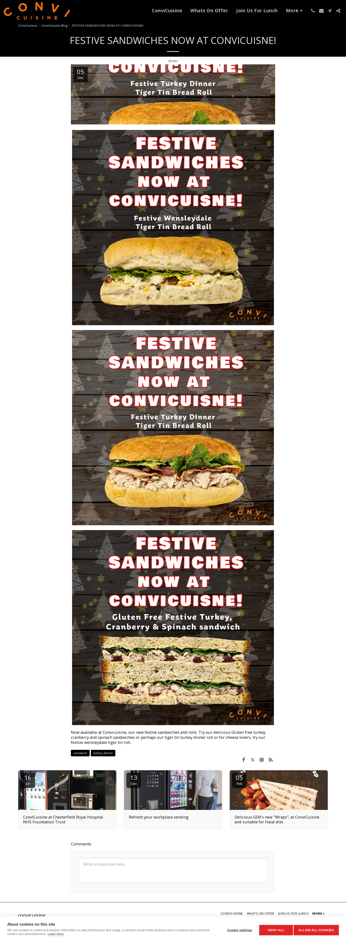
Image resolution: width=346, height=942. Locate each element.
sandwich (80, 753)
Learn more (55, 934)
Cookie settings (237, 929)
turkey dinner (103, 753)
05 (239, 779)
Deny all (274, 929)
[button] (313, 10)
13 (133, 779)
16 (28, 779)
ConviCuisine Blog (54, 25)
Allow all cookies (316, 929)
